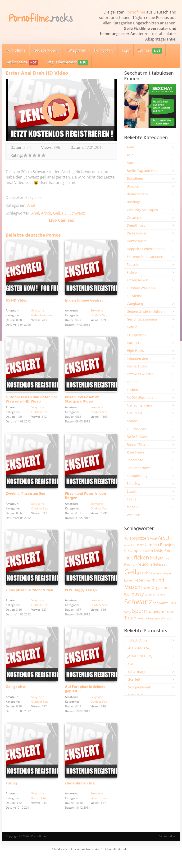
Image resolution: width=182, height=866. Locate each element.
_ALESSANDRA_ (138, 648)
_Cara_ (132, 663)
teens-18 (134, 507)
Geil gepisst (16, 694)
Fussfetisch (136, 295)
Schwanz (77, 213)
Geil (56, 213)
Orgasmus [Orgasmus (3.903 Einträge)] (160, 587)
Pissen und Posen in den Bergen (85, 500)
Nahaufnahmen (41, 317)
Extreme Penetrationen (145, 256)
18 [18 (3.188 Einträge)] (126, 538)
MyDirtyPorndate (140, 397)
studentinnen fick (80, 792)
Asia (130, 155)
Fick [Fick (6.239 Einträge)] (128, 557)
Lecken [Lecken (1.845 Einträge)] (128, 580)
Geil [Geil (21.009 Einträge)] (130, 572)
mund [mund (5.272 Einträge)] (157, 580)
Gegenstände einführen (146, 311)
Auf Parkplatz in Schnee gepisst (85, 696)
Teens (131, 499)
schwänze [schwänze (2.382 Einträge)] (161, 603)
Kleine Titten (137, 366)
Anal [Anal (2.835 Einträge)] (153, 538)
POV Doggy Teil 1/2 (81, 596)
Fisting (11, 792)
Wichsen (133, 515)
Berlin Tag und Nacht (144, 170)
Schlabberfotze (139, 468)
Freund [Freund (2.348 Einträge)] (129, 564)
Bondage (134, 202)
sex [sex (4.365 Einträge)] (173, 602)
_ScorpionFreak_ (139, 687)
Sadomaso (135, 460)
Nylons (132, 421)
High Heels (135, 350)
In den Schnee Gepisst (84, 302)
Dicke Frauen (137, 233)
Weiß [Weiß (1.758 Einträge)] (157, 618)
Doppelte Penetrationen (146, 249)
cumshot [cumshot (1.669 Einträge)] (147, 551)
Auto (130, 162)
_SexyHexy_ (135, 695)
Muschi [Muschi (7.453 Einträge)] (133, 586)
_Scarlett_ (134, 679)
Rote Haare (135, 452)
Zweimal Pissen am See (25, 498)
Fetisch (132, 264)
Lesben (132, 389)
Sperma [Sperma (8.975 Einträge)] (142, 610)
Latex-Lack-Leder (140, 374)
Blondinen (135, 178)
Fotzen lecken (137, 280)
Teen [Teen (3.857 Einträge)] (169, 611)
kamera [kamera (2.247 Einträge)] (156, 573)
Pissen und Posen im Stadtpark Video (82, 402)
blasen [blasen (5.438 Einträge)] (152, 544)
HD (65, 213)
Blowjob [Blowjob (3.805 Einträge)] (167, 544)
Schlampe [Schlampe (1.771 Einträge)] (159, 594)
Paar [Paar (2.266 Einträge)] (127, 594)
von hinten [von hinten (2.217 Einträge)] (145, 618)
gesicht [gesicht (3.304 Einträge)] (143, 573)
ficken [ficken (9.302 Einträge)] (141, 557)
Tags (126, 50)
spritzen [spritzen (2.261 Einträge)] (158, 611)
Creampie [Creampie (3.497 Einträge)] (132, 550)
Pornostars (104, 50)
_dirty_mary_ (136, 671)
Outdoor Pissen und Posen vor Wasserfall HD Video (31, 402)
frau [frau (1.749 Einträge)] (166, 558)
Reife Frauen (137, 436)
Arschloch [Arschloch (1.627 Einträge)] (130, 545)
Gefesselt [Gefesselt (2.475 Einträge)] (160, 564)
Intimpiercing (137, 358)
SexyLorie (33, 197)
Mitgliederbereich (67, 62)
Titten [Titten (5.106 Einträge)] (130, 618)
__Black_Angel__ (139, 640)
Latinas (132, 382)
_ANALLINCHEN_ (139, 656)
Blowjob (133, 186)
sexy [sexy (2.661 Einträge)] (127, 611)
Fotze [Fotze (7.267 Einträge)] (156, 557)
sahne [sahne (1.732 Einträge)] (148, 594)
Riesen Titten (39, 807)
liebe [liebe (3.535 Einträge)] (138, 580)
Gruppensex (136, 335)
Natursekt (134, 413)
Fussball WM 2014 (141, 288)
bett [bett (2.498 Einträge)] (140, 545)
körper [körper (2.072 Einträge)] (167, 573)
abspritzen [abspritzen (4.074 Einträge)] (139, 538)
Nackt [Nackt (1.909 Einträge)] (146, 588)
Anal (31, 205)
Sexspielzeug (137, 475)
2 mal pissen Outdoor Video (29, 596)
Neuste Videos (46, 50)
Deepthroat (136, 225)
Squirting (134, 491)
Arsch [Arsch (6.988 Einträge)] (164, 537)
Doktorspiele (137, 241)
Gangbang (135, 303)
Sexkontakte (22, 62)
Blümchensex (137, 194)
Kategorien (76, 50)
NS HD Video (16, 302)
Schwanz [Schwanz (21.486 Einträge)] (138, 601)
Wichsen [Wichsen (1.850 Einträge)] (166, 618)
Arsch (46, 213)
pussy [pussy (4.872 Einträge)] (138, 594)
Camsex (149, 51)
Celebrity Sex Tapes (142, 209)
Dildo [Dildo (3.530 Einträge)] (159, 550)
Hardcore (134, 342)
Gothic (132, 327)
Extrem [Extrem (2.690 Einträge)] (170, 550)
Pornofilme (135, 12)
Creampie (134, 217)
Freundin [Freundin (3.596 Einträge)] (143, 564)
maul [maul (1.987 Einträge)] (147, 580)
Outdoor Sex (99, 317)
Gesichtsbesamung (142, 319)
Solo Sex (133, 483)
